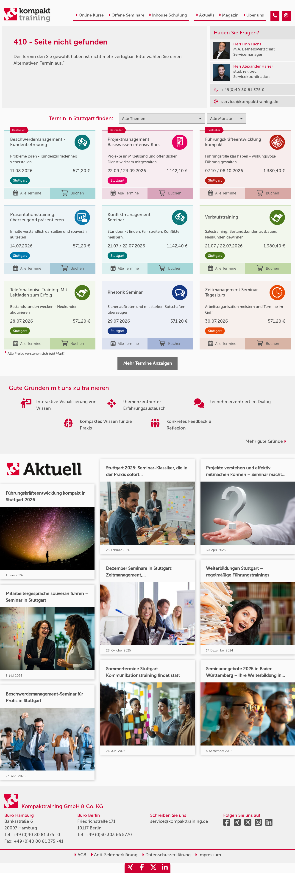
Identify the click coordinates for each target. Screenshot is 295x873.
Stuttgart (20, 180)
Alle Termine (27, 193)
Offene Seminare (126, 15)
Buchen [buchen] (72, 193)
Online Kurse (89, 15)
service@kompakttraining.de (179, 821)
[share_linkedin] (164, 868)
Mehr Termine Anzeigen (147, 363)
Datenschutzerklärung (166, 854)
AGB (80, 854)
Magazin (229, 15)
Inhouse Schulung (168, 15)
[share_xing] (130, 868)
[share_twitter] (153, 868)
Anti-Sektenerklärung (114, 854)
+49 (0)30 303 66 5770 (109, 834)
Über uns (253, 15)
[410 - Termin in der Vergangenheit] (274, 16)
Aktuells (205, 15)
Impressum (208, 854)
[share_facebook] (142, 868)
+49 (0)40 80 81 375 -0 (36, 834)
